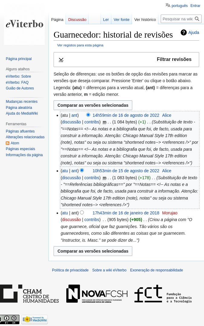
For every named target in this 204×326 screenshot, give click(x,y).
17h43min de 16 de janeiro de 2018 (126, 212)
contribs (91, 121)
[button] (126, 60)
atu (65, 170)
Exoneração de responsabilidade (156, 270)
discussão (71, 121)
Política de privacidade (70, 270)
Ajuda (193, 32)
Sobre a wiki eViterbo (109, 270)
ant (74, 115)
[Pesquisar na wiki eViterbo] (181, 19)
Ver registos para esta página (80, 45)
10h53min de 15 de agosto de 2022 (126, 170)
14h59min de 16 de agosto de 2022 (126, 115)
